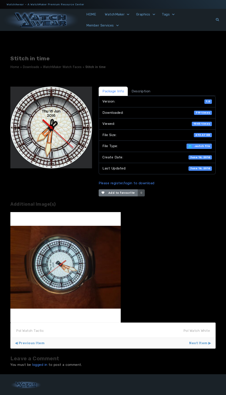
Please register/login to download (126, 183)
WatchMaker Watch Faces (62, 67)
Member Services (100, 25)
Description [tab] (141, 91)
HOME (91, 14)
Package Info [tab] (113, 91)
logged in (39, 365)
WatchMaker (114, 14)
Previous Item (32, 343)
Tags (166, 14)
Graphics (143, 14)
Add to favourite (118, 192)
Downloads (31, 67)
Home (14, 67)
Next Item (198, 343)
